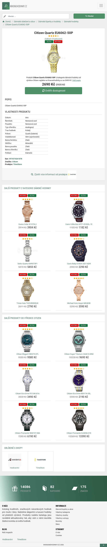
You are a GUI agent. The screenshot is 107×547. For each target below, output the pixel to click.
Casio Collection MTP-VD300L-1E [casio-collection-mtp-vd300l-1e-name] (78, 224)
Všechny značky (62, 515)
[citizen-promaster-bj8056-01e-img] (79, 420)
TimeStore (17, 164)
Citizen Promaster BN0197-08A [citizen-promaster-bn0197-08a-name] (27, 433)
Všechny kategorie (63, 512)
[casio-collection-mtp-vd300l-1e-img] (79, 211)
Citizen (15, 162)
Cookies (59, 535)
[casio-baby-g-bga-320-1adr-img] (79, 251)
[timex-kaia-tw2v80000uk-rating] (27, 278)
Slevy (58, 524)
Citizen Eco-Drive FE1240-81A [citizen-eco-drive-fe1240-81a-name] (27, 393)
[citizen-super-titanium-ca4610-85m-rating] (79, 329)
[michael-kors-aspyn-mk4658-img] (79, 290)
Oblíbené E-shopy (13, 448)
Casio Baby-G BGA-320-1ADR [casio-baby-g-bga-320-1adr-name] (79, 264)
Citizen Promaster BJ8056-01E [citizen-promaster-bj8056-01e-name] (79, 433)
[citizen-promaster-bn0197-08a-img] (27, 420)
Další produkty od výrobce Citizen (22, 318)
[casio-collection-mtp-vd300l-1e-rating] (79, 199)
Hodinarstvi (7, 539)
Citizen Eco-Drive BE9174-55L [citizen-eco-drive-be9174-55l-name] (79, 393)
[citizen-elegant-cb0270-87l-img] (27, 341)
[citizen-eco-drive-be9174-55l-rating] (79, 368)
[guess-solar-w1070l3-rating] (27, 199)
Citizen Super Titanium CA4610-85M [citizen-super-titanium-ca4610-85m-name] (78, 354)
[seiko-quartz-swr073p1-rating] (27, 239)
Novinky (59, 521)
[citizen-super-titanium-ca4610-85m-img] (79, 341)
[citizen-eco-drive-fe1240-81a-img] (27, 380)
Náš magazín (7, 532)
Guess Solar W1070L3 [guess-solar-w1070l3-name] (27, 224)
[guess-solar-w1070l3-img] (27, 211)
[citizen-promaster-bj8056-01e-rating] (79, 408)
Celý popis (76, 80)
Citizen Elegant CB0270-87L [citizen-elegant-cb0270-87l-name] (27, 354)
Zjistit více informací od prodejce (53, 174)
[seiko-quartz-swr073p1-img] (27, 251)
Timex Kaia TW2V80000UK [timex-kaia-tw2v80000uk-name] (27, 303)
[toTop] (103, 545)
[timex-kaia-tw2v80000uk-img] (27, 290)
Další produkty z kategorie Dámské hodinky (27, 188)
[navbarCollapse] (101, 6)
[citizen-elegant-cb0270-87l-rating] (27, 329)
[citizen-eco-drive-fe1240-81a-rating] (27, 368)
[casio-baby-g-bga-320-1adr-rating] (79, 239)
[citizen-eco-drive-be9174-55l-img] (79, 380)
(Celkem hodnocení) (53, 39)
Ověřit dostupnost (53, 91)
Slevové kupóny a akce (64, 509)
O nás (58, 532)
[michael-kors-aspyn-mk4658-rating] (79, 278)
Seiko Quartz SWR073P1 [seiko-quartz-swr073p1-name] (27, 264)
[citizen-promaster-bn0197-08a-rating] (27, 408)
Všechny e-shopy (62, 518)
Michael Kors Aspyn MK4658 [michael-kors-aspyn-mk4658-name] (78, 303)
